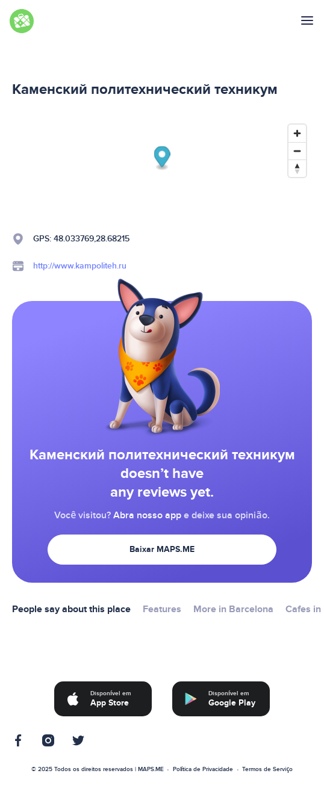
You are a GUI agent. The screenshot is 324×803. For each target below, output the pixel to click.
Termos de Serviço (267, 769)
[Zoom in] (297, 133)
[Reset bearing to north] (297, 168)
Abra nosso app (147, 515)
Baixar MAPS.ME (162, 549)
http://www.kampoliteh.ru (79, 266)
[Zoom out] (297, 151)
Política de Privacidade (203, 769)
